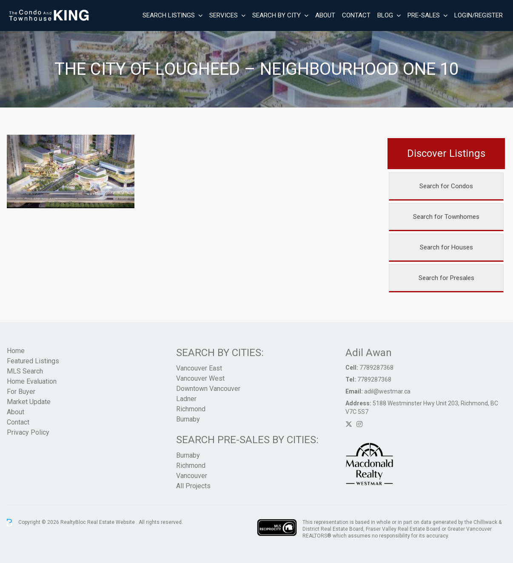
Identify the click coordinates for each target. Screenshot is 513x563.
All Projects (193, 486)
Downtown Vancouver (208, 389)
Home (16, 351)
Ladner (186, 399)
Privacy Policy (28, 432)
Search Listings (168, 15)
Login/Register (478, 15)
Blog (385, 15)
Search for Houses (446, 247)
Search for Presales (446, 278)
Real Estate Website (111, 522)
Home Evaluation (32, 381)
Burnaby (188, 419)
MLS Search (25, 371)
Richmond (190, 409)
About (325, 15)
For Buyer (21, 392)
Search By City (276, 15)
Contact (356, 15)
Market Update (29, 402)
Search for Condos (446, 186)
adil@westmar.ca (387, 391)
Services (223, 15)
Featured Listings (33, 361)
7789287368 (376, 367)
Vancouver (191, 476)
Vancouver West (200, 378)
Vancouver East (199, 368)
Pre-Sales (424, 15)
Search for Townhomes (446, 217)
